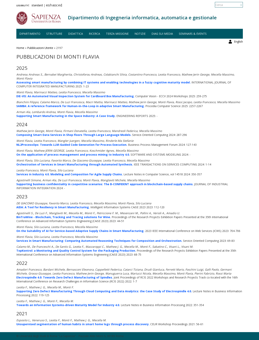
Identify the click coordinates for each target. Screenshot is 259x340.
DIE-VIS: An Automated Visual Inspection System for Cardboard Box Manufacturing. (75, 96)
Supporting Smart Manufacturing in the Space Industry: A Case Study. (66, 116)
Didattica (75, 33)
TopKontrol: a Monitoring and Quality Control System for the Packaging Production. (76, 250)
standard (37, 5)
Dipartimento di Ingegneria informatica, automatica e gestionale (142, 17)
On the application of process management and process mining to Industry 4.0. (73, 154)
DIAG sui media (162, 33)
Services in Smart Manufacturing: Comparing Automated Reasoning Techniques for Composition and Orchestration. (99, 241)
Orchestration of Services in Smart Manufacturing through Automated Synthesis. (74, 164)
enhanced (54, 5)
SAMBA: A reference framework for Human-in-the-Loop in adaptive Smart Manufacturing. (80, 106)
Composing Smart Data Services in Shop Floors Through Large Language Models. (73, 135)
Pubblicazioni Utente (40, 48)
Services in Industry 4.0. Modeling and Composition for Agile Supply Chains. (69, 174)
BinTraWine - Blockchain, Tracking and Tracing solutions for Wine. (63, 217)
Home (20, 48)
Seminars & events (193, 33)
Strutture (54, 33)
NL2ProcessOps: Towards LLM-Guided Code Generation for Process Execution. (71, 145)
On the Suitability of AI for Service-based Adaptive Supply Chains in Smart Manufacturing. (80, 231)
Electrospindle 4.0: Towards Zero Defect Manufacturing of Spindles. (64, 277)
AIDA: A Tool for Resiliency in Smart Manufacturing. (53, 207)
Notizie (140, 33)
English (238, 5)
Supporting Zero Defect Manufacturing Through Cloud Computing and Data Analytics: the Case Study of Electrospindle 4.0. (104, 291)
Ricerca (94, 33)
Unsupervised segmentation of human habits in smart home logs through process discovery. (82, 324)
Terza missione (117, 33)
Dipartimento (29, 33)
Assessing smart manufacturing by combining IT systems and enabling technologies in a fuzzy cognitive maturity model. (103, 82)
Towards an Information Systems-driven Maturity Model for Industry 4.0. (68, 305)
